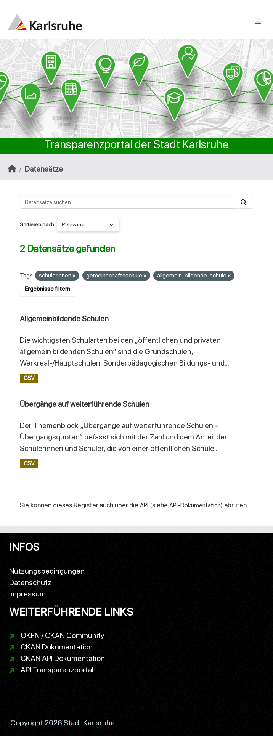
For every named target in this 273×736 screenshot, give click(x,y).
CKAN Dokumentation (57, 646)
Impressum (27, 593)
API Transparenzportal (57, 669)
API (144, 505)
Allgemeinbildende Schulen (64, 318)
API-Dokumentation (195, 505)
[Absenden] (243, 202)
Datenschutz (30, 582)
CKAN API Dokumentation (63, 658)
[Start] (12, 168)
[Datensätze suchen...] (127, 202)
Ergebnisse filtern (47, 288)
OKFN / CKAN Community (62, 635)
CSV (29, 378)
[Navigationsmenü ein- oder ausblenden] (258, 21)
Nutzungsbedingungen (47, 571)
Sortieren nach (37, 224)
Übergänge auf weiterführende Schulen (84, 404)
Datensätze (44, 168)
